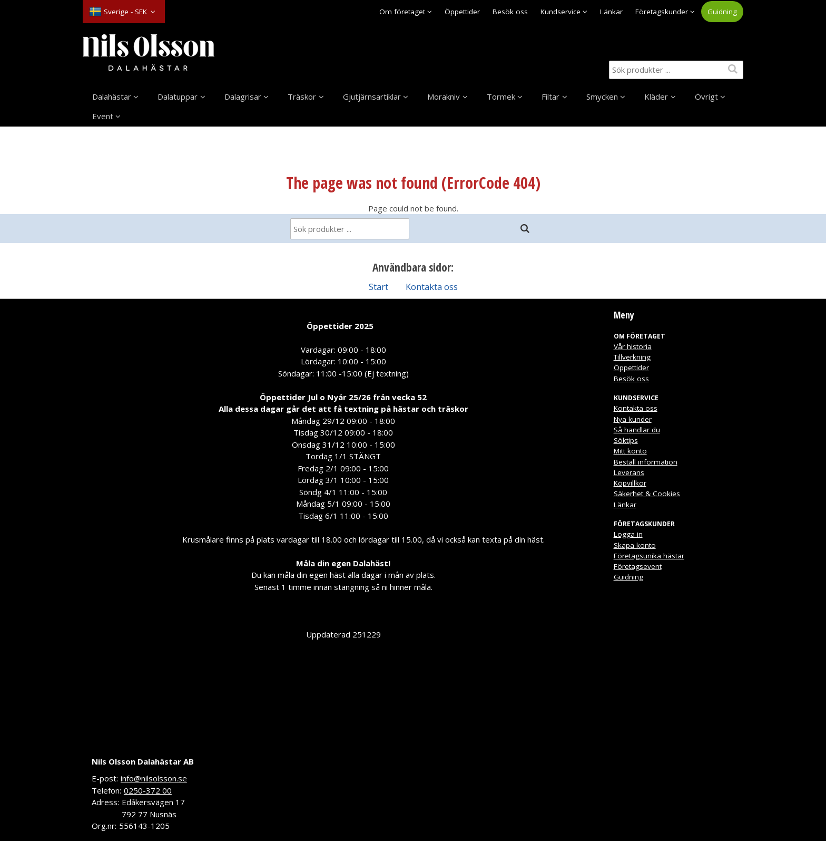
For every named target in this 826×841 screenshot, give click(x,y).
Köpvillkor (630, 483)
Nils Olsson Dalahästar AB (143, 761)
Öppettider (462, 11)
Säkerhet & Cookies (647, 493)
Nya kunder (633, 419)
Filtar (550, 96)
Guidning (722, 11)
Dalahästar (111, 96)
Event (102, 116)
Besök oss (510, 11)
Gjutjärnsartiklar (372, 96)
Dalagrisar (242, 96)
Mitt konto (630, 451)
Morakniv (443, 96)
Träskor (302, 96)
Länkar (611, 11)
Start (378, 287)
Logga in (628, 534)
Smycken (602, 96)
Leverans (629, 472)
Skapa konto (635, 545)
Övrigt (706, 96)
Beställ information (645, 462)
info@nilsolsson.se (154, 778)
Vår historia (633, 346)
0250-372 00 (148, 790)
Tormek (501, 96)
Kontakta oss (432, 287)
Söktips (626, 440)
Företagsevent (638, 566)
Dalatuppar (178, 96)
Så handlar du (637, 429)
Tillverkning (632, 357)
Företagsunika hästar (649, 555)
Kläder (656, 96)
